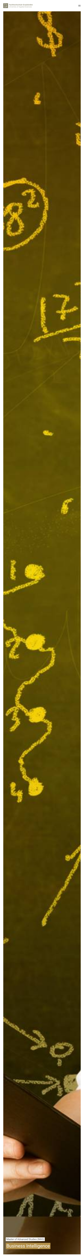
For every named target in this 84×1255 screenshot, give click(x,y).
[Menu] (79, 5)
